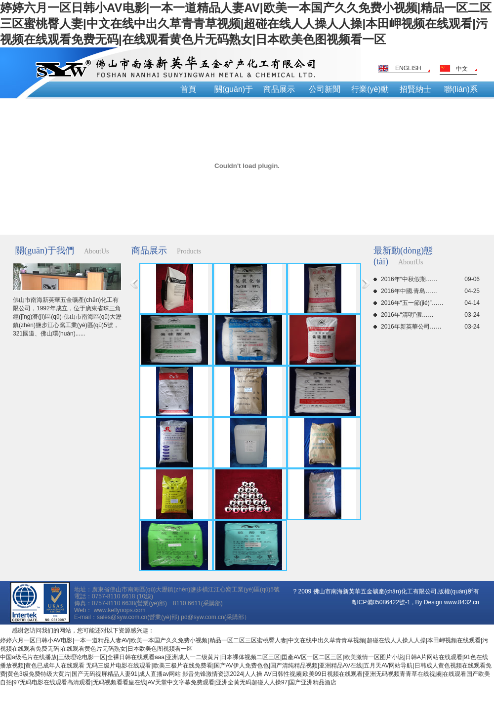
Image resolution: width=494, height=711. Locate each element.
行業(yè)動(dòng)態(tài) (370, 91)
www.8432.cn (461, 602)
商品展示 (279, 89)
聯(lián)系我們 (461, 91)
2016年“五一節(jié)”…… (430, 303)
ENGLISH (408, 68)
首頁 (188, 89)
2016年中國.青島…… (430, 291)
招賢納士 (415, 89)
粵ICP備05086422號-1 (381, 602)
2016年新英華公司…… (430, 327)
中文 (462, 68)
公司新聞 (324, 89)
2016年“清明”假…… (430, 315)
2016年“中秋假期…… (430, 279)
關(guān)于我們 (233, 91)
